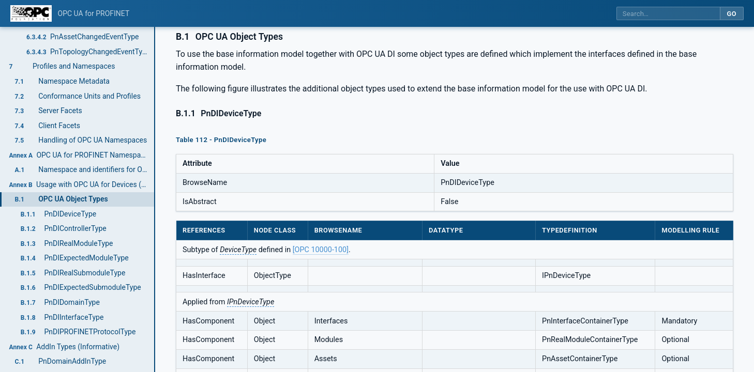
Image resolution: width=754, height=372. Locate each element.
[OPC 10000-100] (321, 249)
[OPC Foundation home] (31, 13)
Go (731, 14)
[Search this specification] (668, 14)
